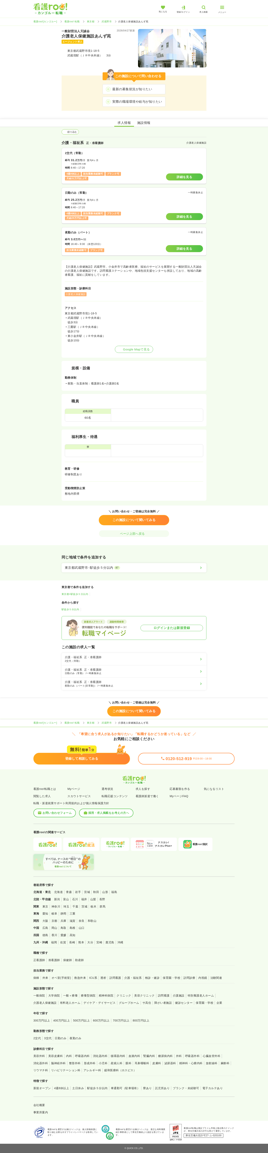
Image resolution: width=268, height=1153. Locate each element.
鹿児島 (109, 942)
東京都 (90, 21)
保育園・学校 (171, 977)
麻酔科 (225, 1063)
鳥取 (63, 927)
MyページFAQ (179, 796)
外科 (179, 1056)
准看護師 (54, 960)
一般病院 (39, 995)
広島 (45, 927)
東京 (45, 906)
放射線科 (211, 1063)
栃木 (93, 906)
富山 (66, 899)
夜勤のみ (75, 1038)
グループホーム (129, 1002)
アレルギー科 (92, 1070)
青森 (69, 892)
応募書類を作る (180, 788)
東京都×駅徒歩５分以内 (75, 594)
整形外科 (75, 1063)
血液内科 (134, 1056)
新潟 (57, 899)
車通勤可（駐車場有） (125, 1088)
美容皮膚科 (55, 1056)
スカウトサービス (79, 796)
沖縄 (120, 942)
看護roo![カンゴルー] (45, 21)
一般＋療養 (70, 995)
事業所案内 (40, 1112)
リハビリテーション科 (65, 1070)
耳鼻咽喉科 (142, 1063)
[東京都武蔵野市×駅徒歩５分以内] (134, 567)
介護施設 (179, 995)
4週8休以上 (61, 1088)
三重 (72, 913)
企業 (219, 1002)
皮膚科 (156, 1063)
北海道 (58, 892)
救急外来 (80, 977)
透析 (103, 977)
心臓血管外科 (211, 1056)
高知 (72, 935)
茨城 (84, 906)
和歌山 (92, 920)
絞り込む (70, 132)
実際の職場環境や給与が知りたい (137, 101)
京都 (54, 920)
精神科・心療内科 (191, 1063)
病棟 (36, 977)
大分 (90, 942)
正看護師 (39, 960)
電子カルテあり (212, 1088)
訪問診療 (189, 977)
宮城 (87, 892)
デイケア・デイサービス (99, 1002)
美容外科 (39, 1056)
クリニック (123, 995)
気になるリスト (214, 788)
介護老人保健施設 (45, 1002)
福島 (114, 892)
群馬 (102, 906)
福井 (84, 899)
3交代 (48, 1038)
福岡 (54, 942)
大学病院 (54, 995)
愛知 (45, 913)
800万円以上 (141, 1020)
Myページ (73, 788)
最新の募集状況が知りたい (132, 89)
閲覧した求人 (42, 796)
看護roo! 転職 (72, 21)
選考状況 (107, 788)
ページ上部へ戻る (134, 533)
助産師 (79, 960)
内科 (69, 1056)
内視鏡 (202, 977)
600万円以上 (101, 1020)
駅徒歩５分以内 (70, 609)
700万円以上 (121, 1020)
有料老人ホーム (70, 1002)
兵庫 (63, 920)
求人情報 (124, 122)
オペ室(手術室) (61, 977)
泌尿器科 (170, 1063)
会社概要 (39, 1105)
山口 (82, 927)
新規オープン (42, 1088)
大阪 (45, 920)
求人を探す (143, 788)
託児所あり (162, 1088)
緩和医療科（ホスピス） (120, 1070)
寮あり (147, 1088)
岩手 (78, 892)
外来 (45, 977)
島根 (72, 927)
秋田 (96, 892)
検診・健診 (152, 977)
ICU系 (93, 977)
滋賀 (72, 920)
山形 (105, 892)
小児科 (103, 1063)
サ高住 (146, 1002)
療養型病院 (88, 995)
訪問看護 (115, 977)
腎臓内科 (149, 1056)
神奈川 (56, 906)
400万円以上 (61, 1020)
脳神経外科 (58, 1063)
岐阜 (54, 913)
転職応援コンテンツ (115, 796)
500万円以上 (81, 1020)
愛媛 (63, 935)
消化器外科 (40, 1063)
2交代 (37, 1038)
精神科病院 (106, 995)
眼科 (128, 1063)
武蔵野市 (107, 21)
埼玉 (66, 906)
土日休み (78, 1088)
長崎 (72, 942)
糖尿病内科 (165, 1056)
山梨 (93, 899)
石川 (75, 899)
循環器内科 (118, 1056)
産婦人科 (116, 1063)
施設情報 (143, 122)
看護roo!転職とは (44, 788)
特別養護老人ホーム (201, 995)
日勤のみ (60, 1038)
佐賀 (63, 942)
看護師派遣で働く (147, 796)
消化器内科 (100, 1056)
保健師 (67, 960)
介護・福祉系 (133, 977)
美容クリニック (144, 995)
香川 (54, 935)
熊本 (81, 942)
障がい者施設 (163, 1002)
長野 (102, 899)
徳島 (45, 935)
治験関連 (216, 977)
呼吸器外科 (192, 1056)
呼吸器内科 (82, 1056)
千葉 (75, 906)
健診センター (184, 1002)
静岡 (63, 913)
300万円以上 (41, 1020)
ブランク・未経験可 (186, 1088)
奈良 (82, 920)
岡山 (54, 927)
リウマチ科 (40, 1070)
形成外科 (90, 1063)
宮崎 (99, 942)
